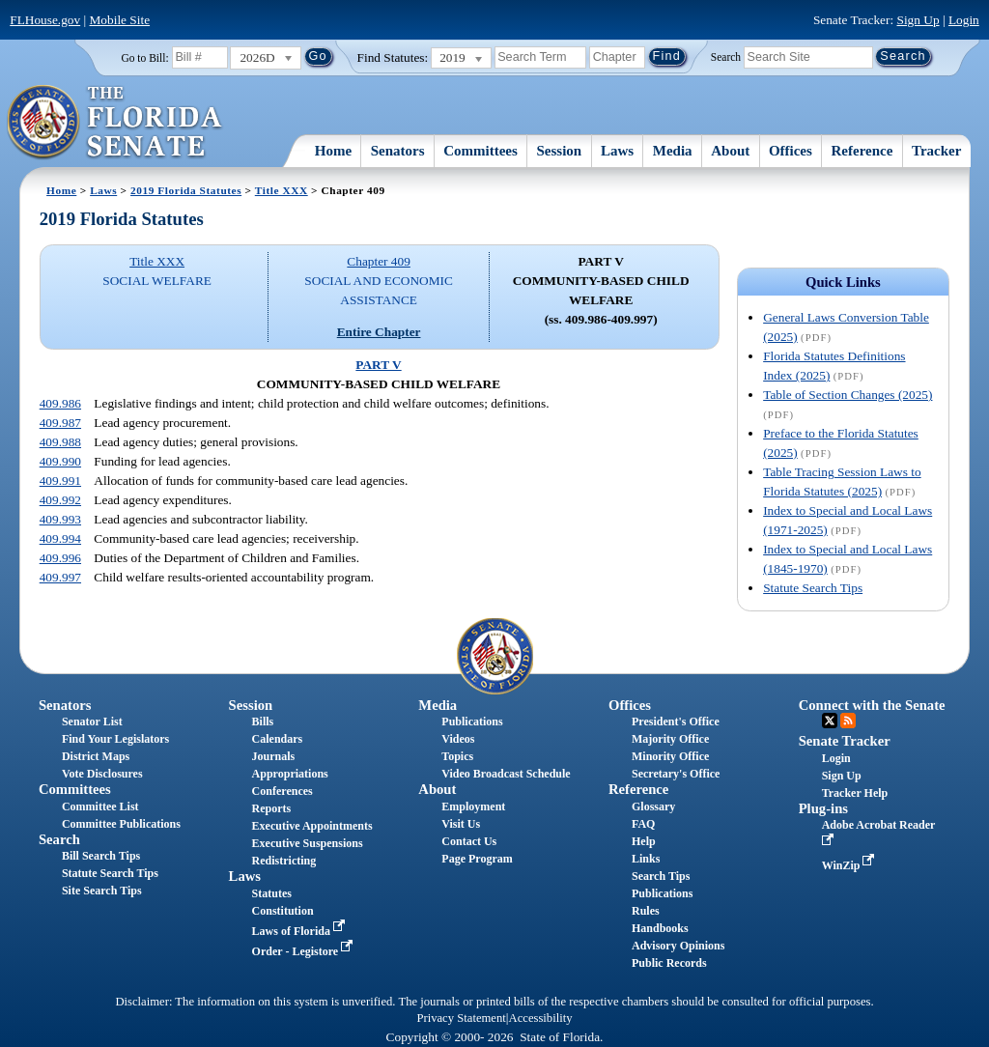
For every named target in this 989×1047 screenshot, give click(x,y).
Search (726, 56)
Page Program (476, 858)
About (730, 150)
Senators (398, 150)
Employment (473, 806)
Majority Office (670, 739)
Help (644, 841)
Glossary (653, 806)
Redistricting (284, 860)
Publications (471, 721)
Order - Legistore (304, 951)
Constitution (283, 911)
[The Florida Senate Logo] (115, 122)
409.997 (60, 577)
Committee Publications (121, 824)
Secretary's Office (676, 773)
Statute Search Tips (812, 587)
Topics (457, 756)
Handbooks (660, 928)
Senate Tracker (844, 741)
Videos (457, 739)
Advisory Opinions (678, 945)
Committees (480, 150)
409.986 (60, 403)
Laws (617, 150)
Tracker (936, 150)
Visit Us (460, 824)
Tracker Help (855, 793)
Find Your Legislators (115, 739)
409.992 (60, 500)
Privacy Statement (460, 1018)
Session (559, 150)
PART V (378, 364)
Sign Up (918, 20)
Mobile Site (120, 20)
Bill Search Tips (101, 856)
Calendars (277, 739)
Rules (646, 911)
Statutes (272, 893)
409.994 (60, 538)
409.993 (60, 519)
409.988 (60, 442)
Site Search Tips (102, 890)
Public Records (669, 963)
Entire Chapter (379, 332)
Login (963, 20)
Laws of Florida (300, 931)
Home (333, 150)
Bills (263, 721)
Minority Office (670, 756)
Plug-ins (823, 808)
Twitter (829, 720)
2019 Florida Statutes (185, 190)
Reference (862, 150)
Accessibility (541, 1018)
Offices (790, 150)
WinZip (850, 865)
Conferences (282, 791)
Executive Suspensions (307, 843)
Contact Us (468, 841)
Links (646, 858)
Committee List (100, 806)
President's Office (676, 721)
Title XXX (281, 190)
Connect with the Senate (872, 705)
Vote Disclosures (102, 773)
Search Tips (661, 876)
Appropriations (290, 773)
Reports (272, 808)
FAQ (643, 824)
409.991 (60, 480)
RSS (848, 720)
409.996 (60, 558)
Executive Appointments (312, 826)
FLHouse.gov (45, 20)
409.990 (60, 461)
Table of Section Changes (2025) (847, 394)
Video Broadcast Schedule (505, 773)
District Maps (95, 756)
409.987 (60, 422)
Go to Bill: (144, 58)
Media (672, 150)
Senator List (92, 721)
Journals (274, 756)
